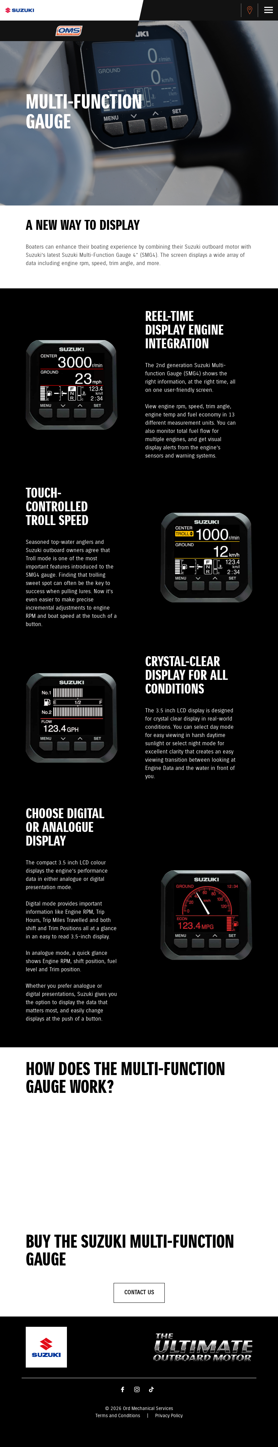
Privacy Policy (169, 1416)
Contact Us (139, 1292)
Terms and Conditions (117, 1416)
